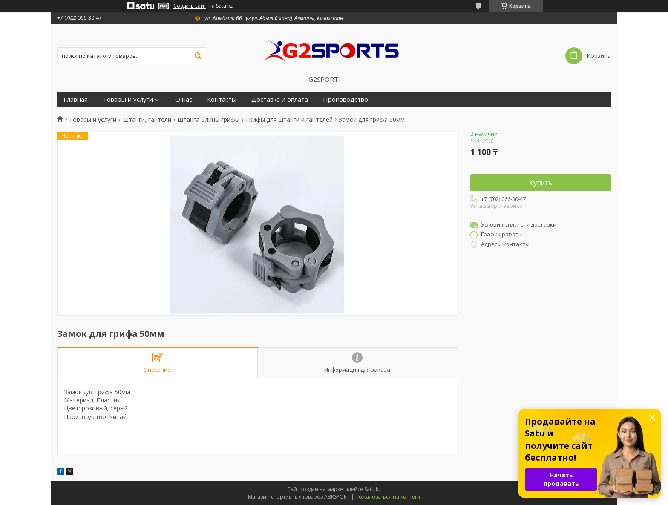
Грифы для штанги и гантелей (289, 119)
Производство (345, 99)
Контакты (221, 99)
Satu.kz (372, 489)
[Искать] (197, 55)
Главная (75, 99)
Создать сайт (189, 6)
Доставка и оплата (279, 99)
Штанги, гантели (147, 119)
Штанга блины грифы (208, 119)
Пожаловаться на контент (387, 496)
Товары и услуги (128, 99)
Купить (540, 183)
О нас (183, 99)
